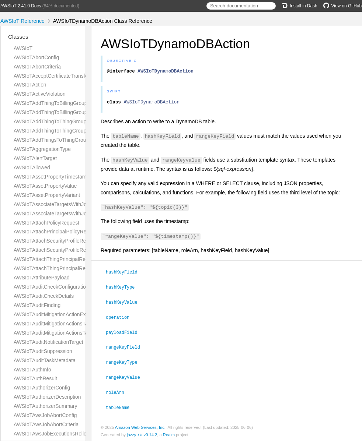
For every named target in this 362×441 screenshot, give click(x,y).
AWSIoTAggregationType (42, 149)
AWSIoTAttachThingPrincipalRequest (56, 259)
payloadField (125, 333)
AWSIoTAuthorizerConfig (42, 388)
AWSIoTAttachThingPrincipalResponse (58, 268)
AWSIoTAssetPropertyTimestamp (51, 177)
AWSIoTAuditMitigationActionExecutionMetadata (68, 314)
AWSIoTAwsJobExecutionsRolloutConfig (59, 434)
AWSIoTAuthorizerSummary (45, 406)
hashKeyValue (125, 303)
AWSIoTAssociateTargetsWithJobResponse (63, 213)
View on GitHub (342, 5)
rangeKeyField (126, 347)
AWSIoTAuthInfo (32, 370)
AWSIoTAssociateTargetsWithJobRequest (61, 204)
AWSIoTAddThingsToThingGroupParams (60, 140)
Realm (169, 433)
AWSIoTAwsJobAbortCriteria (46, 424)
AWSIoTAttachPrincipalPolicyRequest (56, 231)
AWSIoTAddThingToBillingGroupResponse (62, 112)
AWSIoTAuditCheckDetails (44, 296)
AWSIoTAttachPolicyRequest (46, 223)
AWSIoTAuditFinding (37, 305)
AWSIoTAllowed (32, 167)
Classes (18, 36)
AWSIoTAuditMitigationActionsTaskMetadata (64, 324)
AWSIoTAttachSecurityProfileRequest (56, 241)
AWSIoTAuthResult (35, 378)
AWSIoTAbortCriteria (37, 67)
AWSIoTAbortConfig (36, 57)
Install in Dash (299, 5)
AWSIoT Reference (22, 21)
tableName (120, 406)
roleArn (118, 391)
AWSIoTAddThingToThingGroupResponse (61, 131)
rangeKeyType (125, 362)
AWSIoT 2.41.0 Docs (20, 5)
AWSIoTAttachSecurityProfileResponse (58, 250)
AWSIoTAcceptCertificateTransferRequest (61, 76)
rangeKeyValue (126, 377)
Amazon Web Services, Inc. (140, 426)
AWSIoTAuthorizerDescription (47, 397)
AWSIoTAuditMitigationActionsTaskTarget (60, 333)
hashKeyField (125, 274)
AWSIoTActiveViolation (40, 94)
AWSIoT (23, 48)
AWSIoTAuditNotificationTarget (48, 342)
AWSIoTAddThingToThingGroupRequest (59, 121)
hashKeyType (123, 289)
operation (120, 318)
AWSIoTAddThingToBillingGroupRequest (60, 103)
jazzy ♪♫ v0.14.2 (142, 433)
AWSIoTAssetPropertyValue (45, 186)
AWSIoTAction (30, 85)
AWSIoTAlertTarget (35, 158)
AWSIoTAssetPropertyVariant (47, 195)
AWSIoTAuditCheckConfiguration (51, 287)
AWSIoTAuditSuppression (43, 351)
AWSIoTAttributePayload (42, 278)
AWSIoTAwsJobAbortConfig (45, 415)
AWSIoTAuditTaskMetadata (45, 360)
